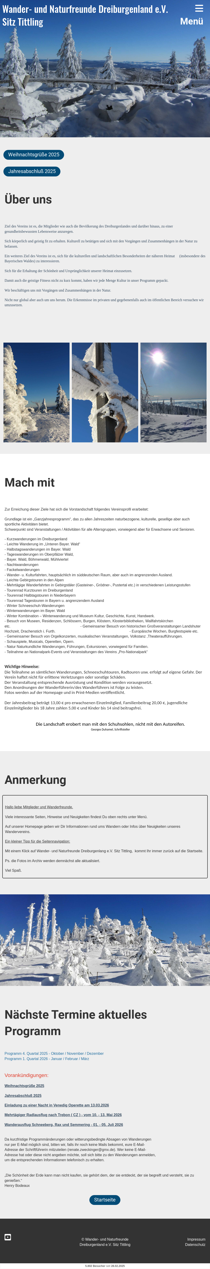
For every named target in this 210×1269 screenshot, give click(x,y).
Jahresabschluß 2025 (32, 171)
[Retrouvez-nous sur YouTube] (8, 1237)
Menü (191, 15)
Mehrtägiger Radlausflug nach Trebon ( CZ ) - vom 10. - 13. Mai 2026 (63, 1115)
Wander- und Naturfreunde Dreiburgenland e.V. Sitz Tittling (85, 15)
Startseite (105, 1200)
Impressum (196, 1239)
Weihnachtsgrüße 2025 (33, 154)
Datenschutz (195, 1245)
